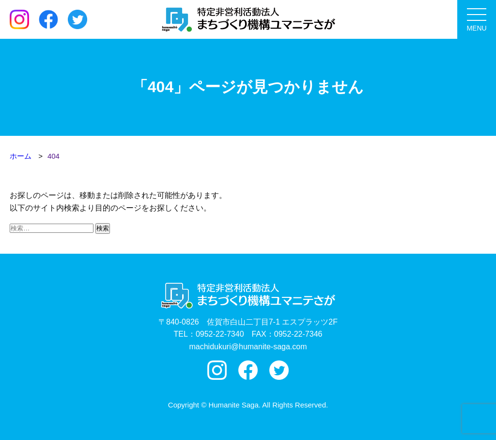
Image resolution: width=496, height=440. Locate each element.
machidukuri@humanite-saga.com (248, 346)
